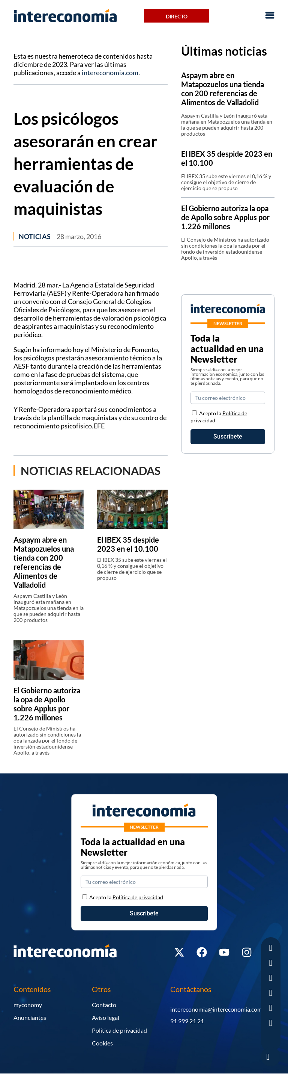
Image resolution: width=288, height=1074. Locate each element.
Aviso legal (105, 1017)
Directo (177, 16)
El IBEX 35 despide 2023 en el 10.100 (128, 544)
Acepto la (126, 897)
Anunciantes (30, 1017)
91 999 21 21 (187, 1020)
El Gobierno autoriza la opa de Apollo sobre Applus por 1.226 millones (47, 704)
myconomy (28, 1004)
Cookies (102, 1043)
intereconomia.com (110, 72)
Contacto (104, 1004)
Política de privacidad (119, 1030)
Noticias (35, 236)
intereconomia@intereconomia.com (216, 1009)
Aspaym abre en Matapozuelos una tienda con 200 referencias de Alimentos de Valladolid (44, 562)
